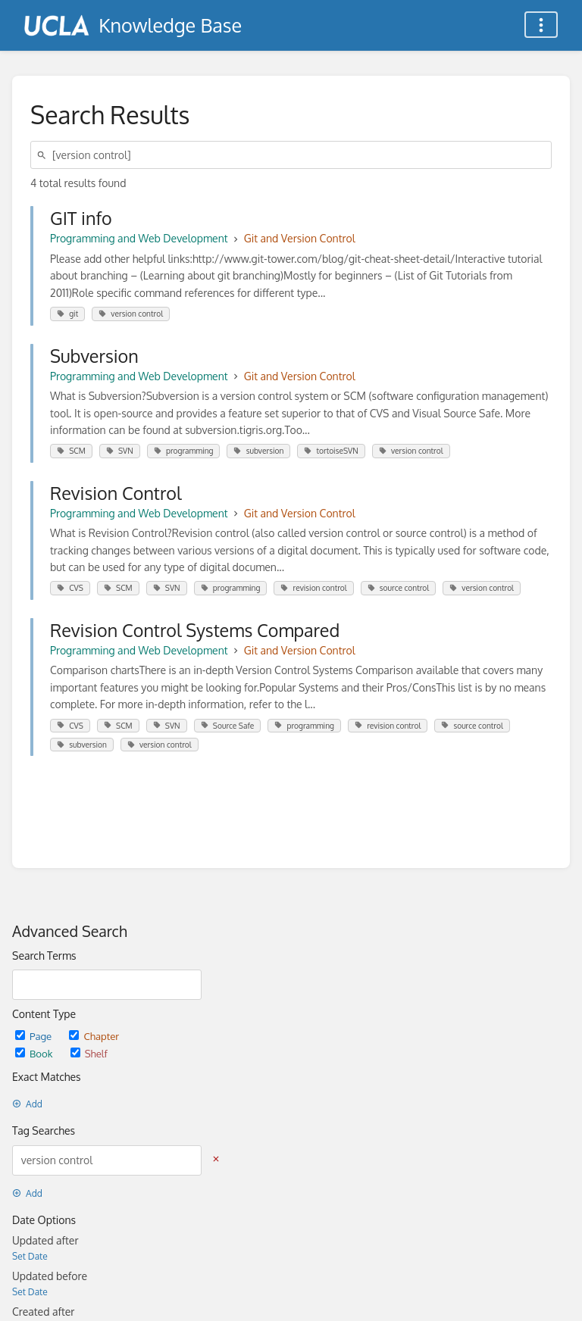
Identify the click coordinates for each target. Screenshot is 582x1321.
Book (35, 1053)
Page (34, 1035)
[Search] (44, 154)
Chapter (94, 1035)
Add (27, 1104)
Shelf (89, 1053)
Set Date (30, 1256)
